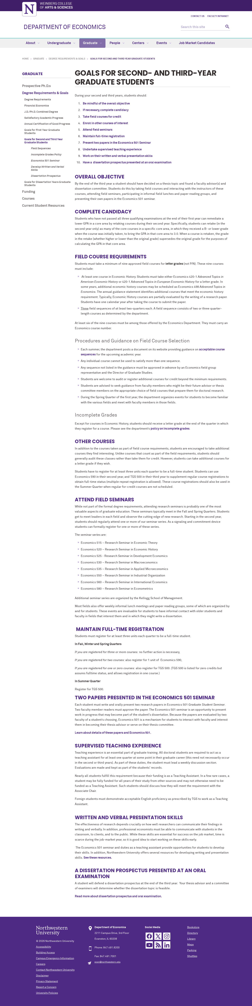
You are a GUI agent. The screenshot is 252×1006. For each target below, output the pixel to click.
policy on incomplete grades (170, 428)
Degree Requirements (37, 99)
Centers (140, 43)
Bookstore (193, 927)
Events (163, 43)
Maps (190, 944)
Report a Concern (46, 987)
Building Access (45, 952)
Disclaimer (42, 975)
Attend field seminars (97, 129)
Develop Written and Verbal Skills (47, 168)
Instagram (166, 936)
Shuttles (192, 956)
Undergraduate (61, 43)
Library (191, 939)
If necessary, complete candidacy (106, 110)
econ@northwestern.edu (108, 962)
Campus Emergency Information (55, 958)
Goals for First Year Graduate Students (42, 132)
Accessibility (43, 947)
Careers (40, 964)
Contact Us (197, 16)
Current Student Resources (43, 205)
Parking (191, 950)
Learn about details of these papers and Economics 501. (113, 732)
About (33, 43)
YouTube (149, 945)
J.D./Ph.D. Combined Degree (41, 112)
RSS (158, 945)
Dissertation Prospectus (46, 176)
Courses (28, 198)
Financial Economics (36, 105)
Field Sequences (41, 148)
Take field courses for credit (102, 116)
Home (25, 59)
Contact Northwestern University (55, 970)
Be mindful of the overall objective (106, 103)
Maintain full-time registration (104, 136)
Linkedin (166, 945)
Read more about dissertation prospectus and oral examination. (118, 896)
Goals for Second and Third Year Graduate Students (43, 141)
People (117, 43)
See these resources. (98, 857)
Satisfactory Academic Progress (43, 118)
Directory (192, 933)
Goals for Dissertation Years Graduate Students (47, 184)
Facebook (149, 936)
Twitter (158, 936)
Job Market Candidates (197, 43)
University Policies (47, 993)
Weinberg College (135, 6)
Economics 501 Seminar (45, 160)
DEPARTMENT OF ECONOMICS (65, 27)
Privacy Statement (47, 981)
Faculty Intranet (218, 16)
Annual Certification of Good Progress (47, 124)
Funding (28, 192)
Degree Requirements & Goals (67, 59)
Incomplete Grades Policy (46, 154)
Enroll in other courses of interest (105, 123)
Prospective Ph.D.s (36, 86)
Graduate (92, 43)
